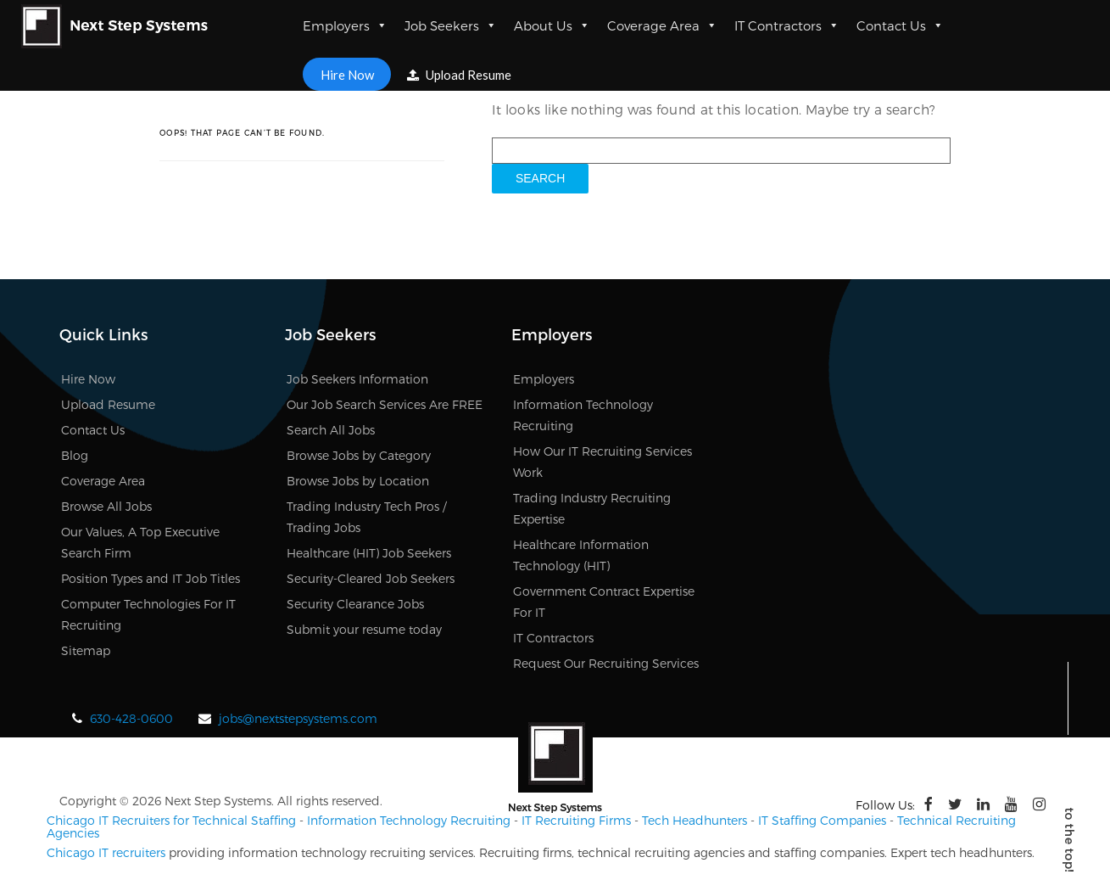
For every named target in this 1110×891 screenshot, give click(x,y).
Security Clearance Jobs (355, 604)
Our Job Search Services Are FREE (384, 404)
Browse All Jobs (106, 506)
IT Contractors (786, 25)
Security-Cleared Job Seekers (371, 578)
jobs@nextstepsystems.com (298, 718)
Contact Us (900, 25)
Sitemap (85, 650)
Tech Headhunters (694, 820)
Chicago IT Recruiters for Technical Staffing (171, 820)
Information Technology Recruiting (408, 820)
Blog (74, 455)
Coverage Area (662, 25)
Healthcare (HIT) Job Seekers (369, 553)
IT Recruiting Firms (576, 820)
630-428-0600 (131, 718)
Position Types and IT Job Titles (150, 578)
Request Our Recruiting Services (606, 663)
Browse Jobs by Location (358, 481)
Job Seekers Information (357, 379)
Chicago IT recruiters (106, 852)
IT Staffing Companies (822, 820)
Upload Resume (459, 74)
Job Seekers (450, 25)
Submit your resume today (364, 629)
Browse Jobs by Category (359, 455)
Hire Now (346, 73)
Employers (345, 25)
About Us (552, 25)
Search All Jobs (331, 430)
